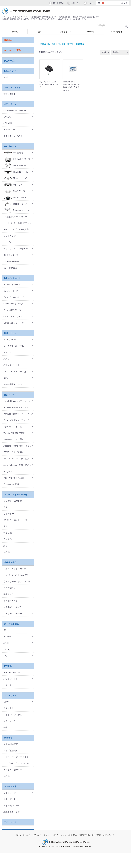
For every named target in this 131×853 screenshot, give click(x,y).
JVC (5, 656)
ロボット (7, 685)
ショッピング (65, 32)
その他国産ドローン (12, 384)
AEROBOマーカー (11, 672)
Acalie (6, 77)
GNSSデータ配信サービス (15, 520)
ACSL (6, 359)
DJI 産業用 (13, 153)
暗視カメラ (8, 594)
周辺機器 (80, 44)
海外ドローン (10, 395)
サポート (91, 32)
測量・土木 (8, 708)
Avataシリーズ (14, 197)
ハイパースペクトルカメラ (15, 575)
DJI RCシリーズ (10, 255)
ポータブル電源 (11, 624)
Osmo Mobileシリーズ (13, 323)
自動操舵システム (11, 806)
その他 (6, 552)
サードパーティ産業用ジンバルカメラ (18, 223)
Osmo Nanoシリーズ (13, 317)
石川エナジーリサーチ (13, 365)
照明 (5, 527)
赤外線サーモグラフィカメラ (16, 582)
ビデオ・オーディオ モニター (17, 757)
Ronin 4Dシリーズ (11, 285)
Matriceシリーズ (15, 165)
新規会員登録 (56, 3)
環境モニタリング (11, 812)
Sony (5, 378)
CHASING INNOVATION (14, 110)
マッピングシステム (12, 715)
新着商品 (8, 40)
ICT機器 (8, 666)
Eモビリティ (10, 71)
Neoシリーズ (14, 191)
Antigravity (8, 471)
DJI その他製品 (10, 268)
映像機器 (8, 738)
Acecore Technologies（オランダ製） (18, 446)
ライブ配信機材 (10, 751)
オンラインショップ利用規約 (65, 835)
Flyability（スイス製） (13, 427)
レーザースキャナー (12, 614)
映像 (5, 728)
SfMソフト (8, 702)
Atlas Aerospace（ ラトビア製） (18, 459)
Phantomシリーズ (16, 210)
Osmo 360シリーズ (12, 310)
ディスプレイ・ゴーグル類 (15, 249)
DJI (5, 630)
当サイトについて (23, 835)
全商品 (43, 44)
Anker (6, 643)
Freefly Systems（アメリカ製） (17, 401)
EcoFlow (7, 637)
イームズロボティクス (13, 346)
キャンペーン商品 (12, 50)
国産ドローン (10, 333)
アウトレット (10, 822)
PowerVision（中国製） (14, 478)
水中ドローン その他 (12, 136)
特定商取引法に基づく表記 (90, 835)
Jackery (6, 649)
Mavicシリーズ (15, 178)
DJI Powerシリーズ (12, 262)
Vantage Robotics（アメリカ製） (18, 414)
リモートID (8, 514)
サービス (7, 242)
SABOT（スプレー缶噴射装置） (18, 230)
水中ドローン (10, 104)
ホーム (15, 32)
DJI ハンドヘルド (12, 278)
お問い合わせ (116, 32)
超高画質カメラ (10, 601)
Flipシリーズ (14, 185)
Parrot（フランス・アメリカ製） (18, 420)
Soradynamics (9, 340)
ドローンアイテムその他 (15, 495)
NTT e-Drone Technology (14, 372)
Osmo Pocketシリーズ (13, 297)
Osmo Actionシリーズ (13, 304)
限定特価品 (9, 61)
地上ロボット (9, 799)
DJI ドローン (10, 146)
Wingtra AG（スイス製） (14, 433)
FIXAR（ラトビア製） (13, 452)
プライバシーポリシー (42, 835)
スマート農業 (10, 787)
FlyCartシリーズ (15, 172)
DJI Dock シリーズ (16, 159)
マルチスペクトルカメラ (14, 569)
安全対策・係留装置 (12, 501)
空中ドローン (9, 793)
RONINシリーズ (10, 291)
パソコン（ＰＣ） (11, 679)
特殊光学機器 (10, 562)
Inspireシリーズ (15, 204)
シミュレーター (10, 721)
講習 (5, 546)
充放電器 (7, 539)
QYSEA (6, 117)
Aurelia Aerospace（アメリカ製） (18, 407)
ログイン (89, 3)
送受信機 (7, 533)
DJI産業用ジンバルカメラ (15, 217)
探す (40, 32)
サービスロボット (12, 88)
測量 (5, 507)
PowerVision (9, 130)
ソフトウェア (9, 236)
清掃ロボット (9, 94)
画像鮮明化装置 (10, 744)
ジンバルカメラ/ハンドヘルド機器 (18, 763)
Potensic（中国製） (12, 484)
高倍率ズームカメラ (12, 607)
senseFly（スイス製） (13, 439)
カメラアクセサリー (12, 770)
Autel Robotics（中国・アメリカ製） (18, 465)
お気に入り (73, 3)
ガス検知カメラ (10, 588)
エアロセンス (9, 352)
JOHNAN (7, 123)
